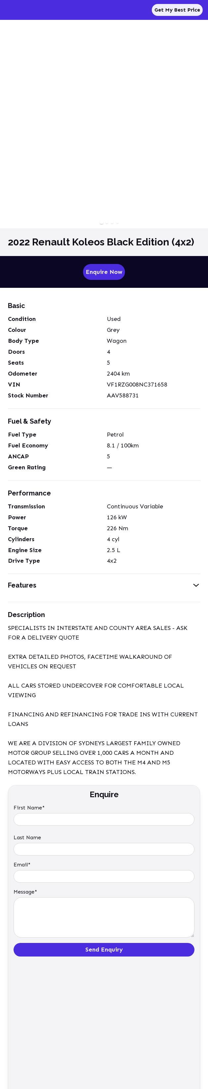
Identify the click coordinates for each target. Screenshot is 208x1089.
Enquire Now (104, 272)
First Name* (29, 807)
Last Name (27, 837)
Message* (25, 892)
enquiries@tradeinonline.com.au (40, 1027)
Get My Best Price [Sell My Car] (177, 10)
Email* (22, 864)
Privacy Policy (21, 1058)
